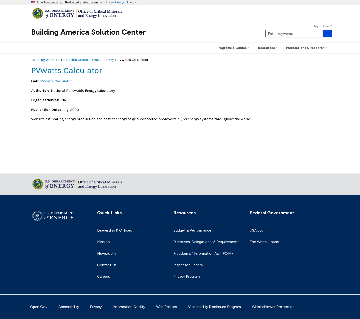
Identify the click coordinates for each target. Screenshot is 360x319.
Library (108, 60)
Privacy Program (186, 276)
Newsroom (106, 253)
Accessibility (68, 307)
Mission (103, 242)
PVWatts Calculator (56, 81)
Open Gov (38, 307)
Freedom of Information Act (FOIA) (203, 253)
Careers (103, 276)
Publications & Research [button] (305, 48)
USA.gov (257, 230)
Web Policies (166, 307)
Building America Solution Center (88, 32)
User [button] (326, 26)
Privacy (96, 307)
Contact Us (107, 265)
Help (315, 26)
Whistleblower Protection (273, 307)
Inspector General (188, 265)
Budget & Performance (192, 230)
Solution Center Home (81, 60)
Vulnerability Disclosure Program (214, 307)
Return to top (42, 167)
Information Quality (129, 307)
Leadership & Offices (114, 230)
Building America (45, 60)
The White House (264, 242)
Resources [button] (266, 48)
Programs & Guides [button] (232, 48)
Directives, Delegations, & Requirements (206, 242)
